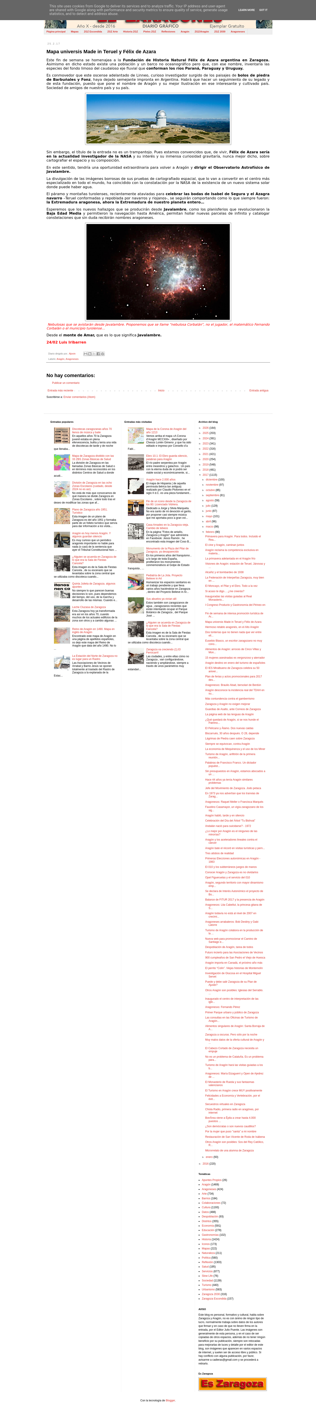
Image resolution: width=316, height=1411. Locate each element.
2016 (206, 1163)
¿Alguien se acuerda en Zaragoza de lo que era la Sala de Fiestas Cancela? (94, 560)
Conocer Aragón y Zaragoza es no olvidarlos (231, 872)
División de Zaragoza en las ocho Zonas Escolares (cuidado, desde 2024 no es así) (92, 486)
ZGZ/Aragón (202, 31)
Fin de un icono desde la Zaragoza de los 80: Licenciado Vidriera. (168, 503)
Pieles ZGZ (149, 31)
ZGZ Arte (112, 31)
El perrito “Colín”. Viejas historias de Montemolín (234, 968)
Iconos (206, 1244)
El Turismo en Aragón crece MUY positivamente (233, 1090)
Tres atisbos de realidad (219, 853)
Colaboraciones (211, 1202)
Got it (263, 10)
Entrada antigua (259, 390)
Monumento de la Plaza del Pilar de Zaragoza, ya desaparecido (167, 550)
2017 (206, 474)
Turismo (206, 1285)
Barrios (206, 1198)
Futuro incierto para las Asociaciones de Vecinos (234, 952)
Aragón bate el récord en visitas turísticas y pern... (235, 848)
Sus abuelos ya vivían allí (161, 598)
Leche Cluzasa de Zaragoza (89, 607)
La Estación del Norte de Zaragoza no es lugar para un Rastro (94, 657)
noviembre (212, 484)
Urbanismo (208, 1289)
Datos (205, 1212)
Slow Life (207, 1275)
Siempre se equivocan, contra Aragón (227, 743)
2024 (206, 438)
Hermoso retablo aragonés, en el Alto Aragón (232, 627)
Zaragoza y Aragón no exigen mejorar (227, 704)
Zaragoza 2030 (211, 1294)
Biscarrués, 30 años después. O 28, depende (232, 733)
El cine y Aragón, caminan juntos (224, 544)
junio (209, 510)
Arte (204, 1193)
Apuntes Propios (211, 1180)
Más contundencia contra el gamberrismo (229, 698)
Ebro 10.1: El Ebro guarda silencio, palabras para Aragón (167, 457)
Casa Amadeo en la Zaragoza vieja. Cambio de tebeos (167, 526)
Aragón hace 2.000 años (161, 479)
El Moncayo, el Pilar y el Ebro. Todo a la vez (231, 585)
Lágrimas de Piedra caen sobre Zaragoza (230, 738)
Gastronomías (210, 1234)
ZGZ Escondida (93, 31)
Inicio (161, 390)
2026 (206, 427)
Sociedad (207, 1280)
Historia (206, 1239)
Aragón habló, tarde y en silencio (224, 815)
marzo (210, 526)
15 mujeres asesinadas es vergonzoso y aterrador (235, 657)
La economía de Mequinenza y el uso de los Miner (235, 749)
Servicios (207, 1271)
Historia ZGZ (130, 31)
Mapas (74, 31)
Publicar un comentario (66, 382)
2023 (206, 443)
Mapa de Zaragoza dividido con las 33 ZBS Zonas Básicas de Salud (93, 457)
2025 (206, 433)
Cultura (206, 1207)
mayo (209, 516)
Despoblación (210, 1216)
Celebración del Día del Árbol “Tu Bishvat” (230, 820)
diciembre (212, 479)
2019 (206, 464)
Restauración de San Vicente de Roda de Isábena (235, 1136)
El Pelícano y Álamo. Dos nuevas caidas (229, 728)
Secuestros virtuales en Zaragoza (225, 1104)
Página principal (56, 31)
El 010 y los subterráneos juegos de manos (231, 867)
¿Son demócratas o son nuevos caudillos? (230, 1126)
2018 (206, 469)
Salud (205, 1266)
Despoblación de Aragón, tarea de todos (229, 947)
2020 (206, 459)
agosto (210, 500)
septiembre (213, 495)
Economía (208, 1225)
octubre (210, 490)
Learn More (246, 10)
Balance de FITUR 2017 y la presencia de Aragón (234, 899)
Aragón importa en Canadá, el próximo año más (233, 962)
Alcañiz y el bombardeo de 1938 (224, 572)
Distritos (206, 1221)
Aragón (185, 31)
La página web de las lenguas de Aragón (229, 714)
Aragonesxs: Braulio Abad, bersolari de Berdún (233, 685)
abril (209, 521)
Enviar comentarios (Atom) (79, 397)
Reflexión (207, 1262)
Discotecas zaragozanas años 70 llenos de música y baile (92, 430)
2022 (206, 448)
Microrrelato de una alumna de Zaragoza (229, 1150)
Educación (208, 1230)
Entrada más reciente (60, 390)
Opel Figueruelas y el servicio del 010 (227, 877)
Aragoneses (238, 31)
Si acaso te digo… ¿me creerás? (224, 591)
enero (209, 1157)
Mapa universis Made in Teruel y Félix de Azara (233, 621)
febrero (210, 532)
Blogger (170, 1400)
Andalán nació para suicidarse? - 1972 (228, 826)
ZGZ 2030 (220, 31)
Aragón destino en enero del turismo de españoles (235, 662)
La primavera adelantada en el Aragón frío (230, 558)
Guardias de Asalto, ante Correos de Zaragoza (233, 709)
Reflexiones (168, 31)
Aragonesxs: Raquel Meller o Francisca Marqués (234, 801)
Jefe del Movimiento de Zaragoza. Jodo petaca (233, 788)
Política (206, 1257)
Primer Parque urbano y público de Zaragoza (232, 1012)
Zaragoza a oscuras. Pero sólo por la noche (231, 1034)
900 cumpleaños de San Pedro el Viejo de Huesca (235, 957)
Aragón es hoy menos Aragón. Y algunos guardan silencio (91, 535)
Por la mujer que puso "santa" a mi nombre (230, 1131)
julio (208, 505)
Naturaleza (208, 1253)
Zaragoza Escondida (214, 1298)
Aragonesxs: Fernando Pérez (222, 1007)
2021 (206, 454)
